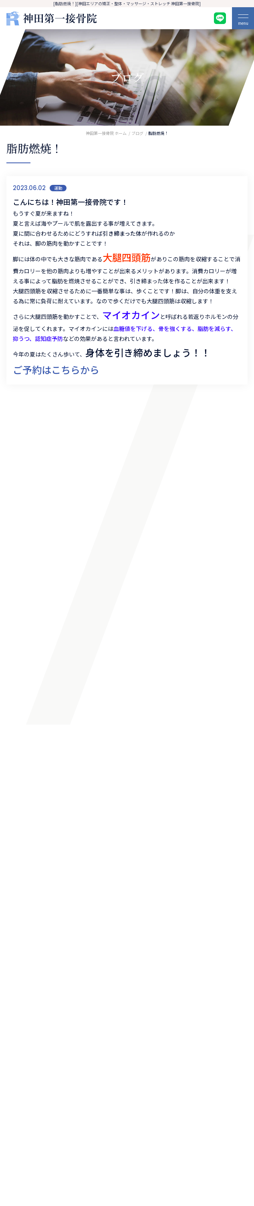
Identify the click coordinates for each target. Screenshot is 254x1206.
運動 (58, 188)
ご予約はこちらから (56, 370)
